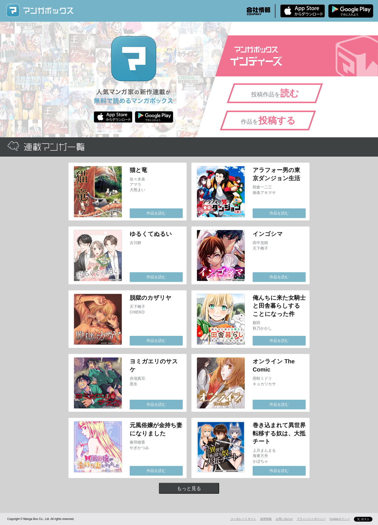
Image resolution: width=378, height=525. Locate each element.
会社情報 (258, 11)
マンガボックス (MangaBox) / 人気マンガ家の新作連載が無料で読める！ (39, 10)
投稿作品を (275, 93)
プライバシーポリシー (311, 519)
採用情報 (266, 519)
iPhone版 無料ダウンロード (302, 11)
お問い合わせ (284, 519)
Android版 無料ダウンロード (350, 11)
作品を (268, 120)
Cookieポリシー (340, 519)
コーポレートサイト (243, 519)
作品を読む (156, 213)
